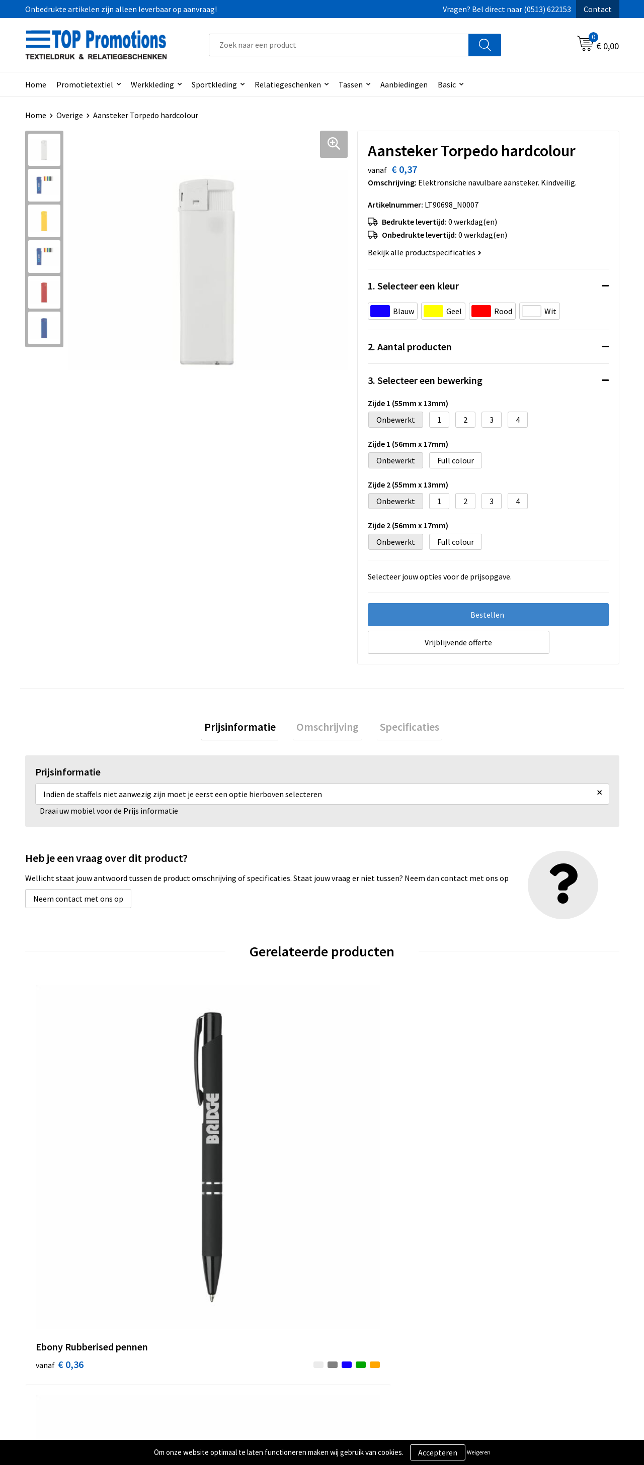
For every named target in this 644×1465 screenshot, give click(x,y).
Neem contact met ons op (78, 902)
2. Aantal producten (410, 346)
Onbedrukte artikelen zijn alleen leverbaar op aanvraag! (121, 9)
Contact (598, 9)
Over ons (202, 1301)
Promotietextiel (84, 84)
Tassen (351, 84)
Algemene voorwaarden (375, 1301)
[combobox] (339, 45)
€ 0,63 (208, 1150)
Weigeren (479, 1452)
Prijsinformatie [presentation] (245, 728)
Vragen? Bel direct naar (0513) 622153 (507, 9)
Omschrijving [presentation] (327, 728)
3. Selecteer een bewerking (425, 380)
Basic (447, 84)
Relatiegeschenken (288, 84)
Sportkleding (214, 84)
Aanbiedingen (404, 84)
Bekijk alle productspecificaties (424, 252)
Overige (69, 115)
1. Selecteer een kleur (413, 285)
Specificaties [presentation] (403, 728)
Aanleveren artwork (515, 1316)
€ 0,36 (60, 1150)
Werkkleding (152, 84)
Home (35, 84)
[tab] (245, 728)
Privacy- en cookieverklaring (383, 1316)
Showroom (500, 1301)
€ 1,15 (356, 1150)
